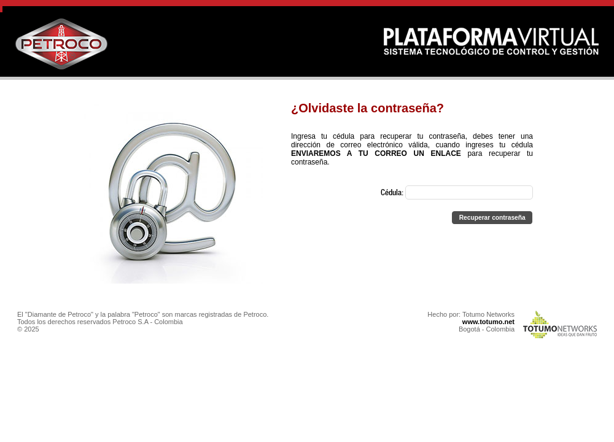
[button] (492, 217)
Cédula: (457, 193)
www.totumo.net (488, 321)
